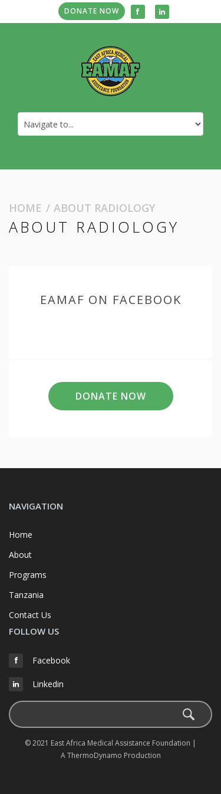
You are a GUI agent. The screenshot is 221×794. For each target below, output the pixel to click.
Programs (28, 574)
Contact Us (30, 614)
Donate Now (91, 11)
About (20, 554)
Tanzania (26, 594)
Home (25, 208)
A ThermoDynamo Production (111, 755)
